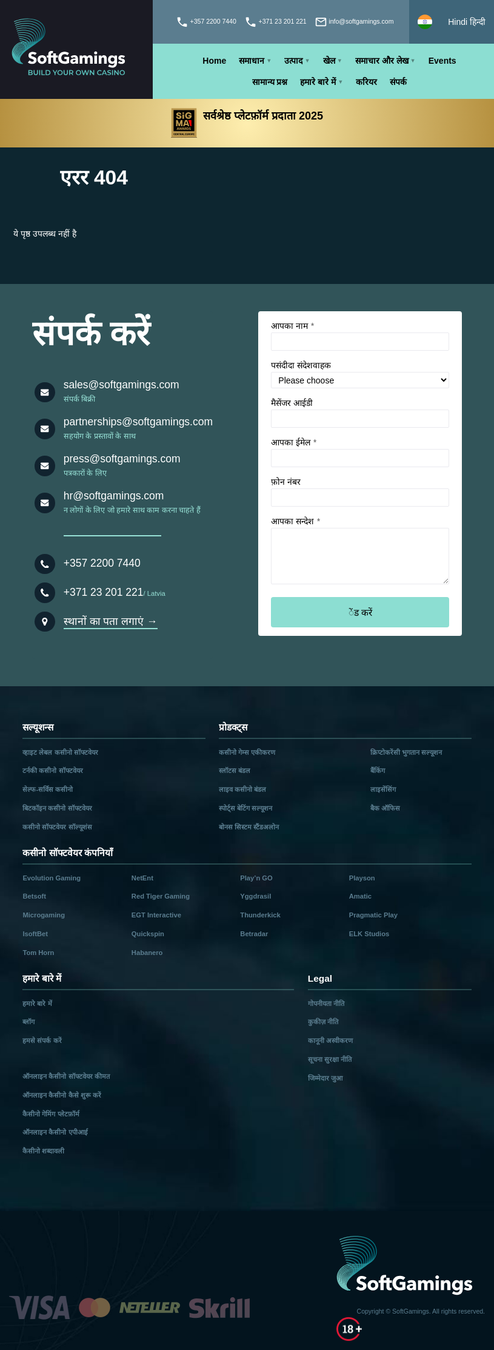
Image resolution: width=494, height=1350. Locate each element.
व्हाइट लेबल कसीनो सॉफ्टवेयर (60, 752)
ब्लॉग (28, 1021)
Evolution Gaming (51, 878)
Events (442, 61)
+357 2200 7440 (102, 563)
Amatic (360, 896)
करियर (366, 82)
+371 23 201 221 (104, 592)
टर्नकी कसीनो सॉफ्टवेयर (52, 770)
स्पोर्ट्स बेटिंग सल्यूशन (245, 808)
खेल (329, 61)
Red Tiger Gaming (161, 896)
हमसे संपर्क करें (41, 1040)
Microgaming (43, 915)
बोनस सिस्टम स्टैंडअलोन (249, 827)
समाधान (251, 61)
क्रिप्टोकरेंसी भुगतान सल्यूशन (406, 752)
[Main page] (76, 49)
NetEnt (142, 878)
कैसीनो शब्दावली (43, 1151)
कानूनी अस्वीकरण (330, 1040)
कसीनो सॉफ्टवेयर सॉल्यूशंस (57, 827)
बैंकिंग (377, 770)
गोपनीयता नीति (326, 1003)
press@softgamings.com (122, 459)
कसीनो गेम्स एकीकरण (247, 752)
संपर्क (398, 82)
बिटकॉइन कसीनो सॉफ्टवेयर (57, 808)
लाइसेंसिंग (383, 789)
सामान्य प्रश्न (270, 82)
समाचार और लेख (382, 61)
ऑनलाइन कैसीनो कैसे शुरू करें (61, 1095)
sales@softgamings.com (121, 385)
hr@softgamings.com (114, 496)
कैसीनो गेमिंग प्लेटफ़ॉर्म (50, 1114)
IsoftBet (35, 933)
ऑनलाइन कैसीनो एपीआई (54, 1132)
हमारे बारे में (318, 82)
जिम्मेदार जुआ (325, 1078)
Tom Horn (38, 952)
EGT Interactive (156, 915)
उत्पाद (293, 61)
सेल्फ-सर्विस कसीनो (47, 789)
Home (214, 61)
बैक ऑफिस (385, 808)
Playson (362, 878)
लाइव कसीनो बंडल (242, 789)
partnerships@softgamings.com (138, 422)
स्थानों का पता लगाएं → (111, 621)
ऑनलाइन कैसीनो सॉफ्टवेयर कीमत (65, 1076)
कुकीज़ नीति (323, 1021)
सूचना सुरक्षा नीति (330, 1059)
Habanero (147, 952)
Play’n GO (256, 878)
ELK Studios (369, 933)
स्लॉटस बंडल (234, 770)
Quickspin (148, 933)
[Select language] (451, 22)
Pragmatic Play (373, 915)
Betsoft (34, 896)
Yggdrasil (255, 896)
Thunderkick (260, 915)
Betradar (254, 933)
